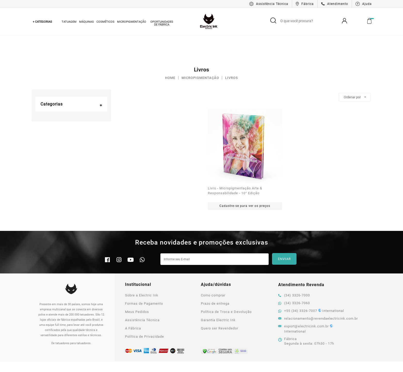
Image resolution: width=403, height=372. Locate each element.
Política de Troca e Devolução (226, 284)
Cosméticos (105, 21)
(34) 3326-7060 (294, 276)
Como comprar (213, 268)
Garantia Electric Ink (218, 293)
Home (170, 50)
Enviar (284, 232)
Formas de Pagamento (144, 276)
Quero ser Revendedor (219, 301)
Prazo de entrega (215, 276)
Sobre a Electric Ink (141, 268)
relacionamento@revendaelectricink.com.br (313, 291)
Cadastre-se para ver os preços (244, 178)
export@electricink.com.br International (305, 301)
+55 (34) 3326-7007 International (311, 283)
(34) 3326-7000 (294, 268)
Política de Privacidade (144, 309)
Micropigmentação (131, 21)
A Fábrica (133, 301)
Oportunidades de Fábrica (161, 23)
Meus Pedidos (137, 284)
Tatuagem (69, 21)
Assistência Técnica (142, 293)
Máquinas (86, 21)
